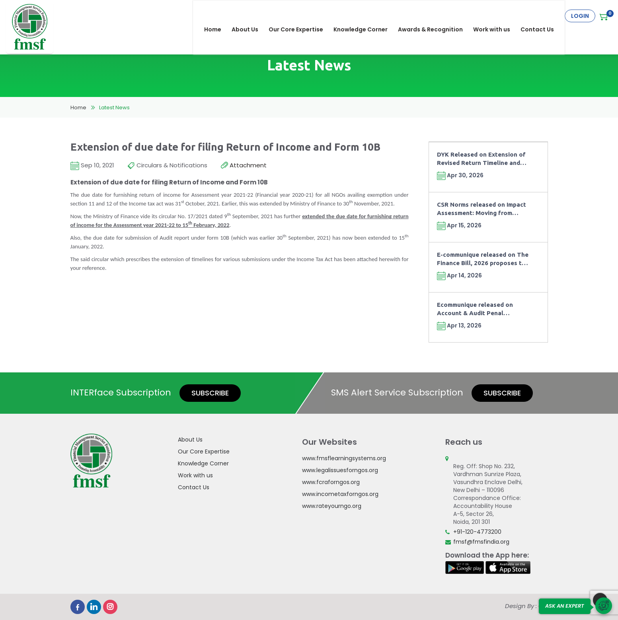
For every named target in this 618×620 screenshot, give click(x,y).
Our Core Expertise (301, 16)
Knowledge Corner (366, 16)
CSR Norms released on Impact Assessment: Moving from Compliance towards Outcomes (482, 209)
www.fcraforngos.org (331, 482)
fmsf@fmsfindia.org (481, 542)
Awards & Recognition (436, 16)
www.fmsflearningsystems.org (344, 458)
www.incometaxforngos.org (340, 494)
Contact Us (543, 16)
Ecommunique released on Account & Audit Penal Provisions (475, 309)
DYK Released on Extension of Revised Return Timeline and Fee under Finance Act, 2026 (481, 159)
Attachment (244, 165)
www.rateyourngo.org (331, 506)
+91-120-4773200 (477, 532)
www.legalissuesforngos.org (340, 470)
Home (218, 16)
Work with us (497, 16)
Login (580, 16)
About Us (250, 16)
